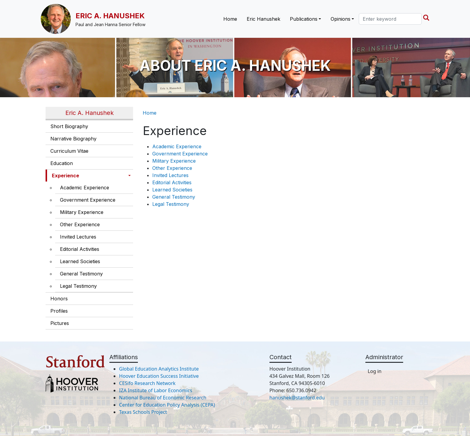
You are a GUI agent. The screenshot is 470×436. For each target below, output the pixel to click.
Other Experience (80, 224)
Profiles (59, 311)
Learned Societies (80, 261)
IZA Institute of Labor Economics (155, 390)
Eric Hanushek (263, 19)
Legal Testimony (78, 286)
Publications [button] (303, 19)
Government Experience (87, 200)
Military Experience (81, 212)
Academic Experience (84, 188)
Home (230, 19)
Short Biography (69, 126)
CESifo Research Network (147, 383)
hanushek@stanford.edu (297, 397)
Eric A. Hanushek (110, 15)
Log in (375, 371)
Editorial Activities (79, 249)
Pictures (59, 323)
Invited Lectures (78, 237)
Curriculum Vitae (69, 151)
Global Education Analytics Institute (159, 368)
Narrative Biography (73, 139)
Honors (59, 299)
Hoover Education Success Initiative (159, 376)
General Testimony (81, 274)
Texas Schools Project (143, 412)
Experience (65, 176)
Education (61, 163)
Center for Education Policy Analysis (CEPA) (167, 404)
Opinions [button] (340, 19)
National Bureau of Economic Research (162, 397)
